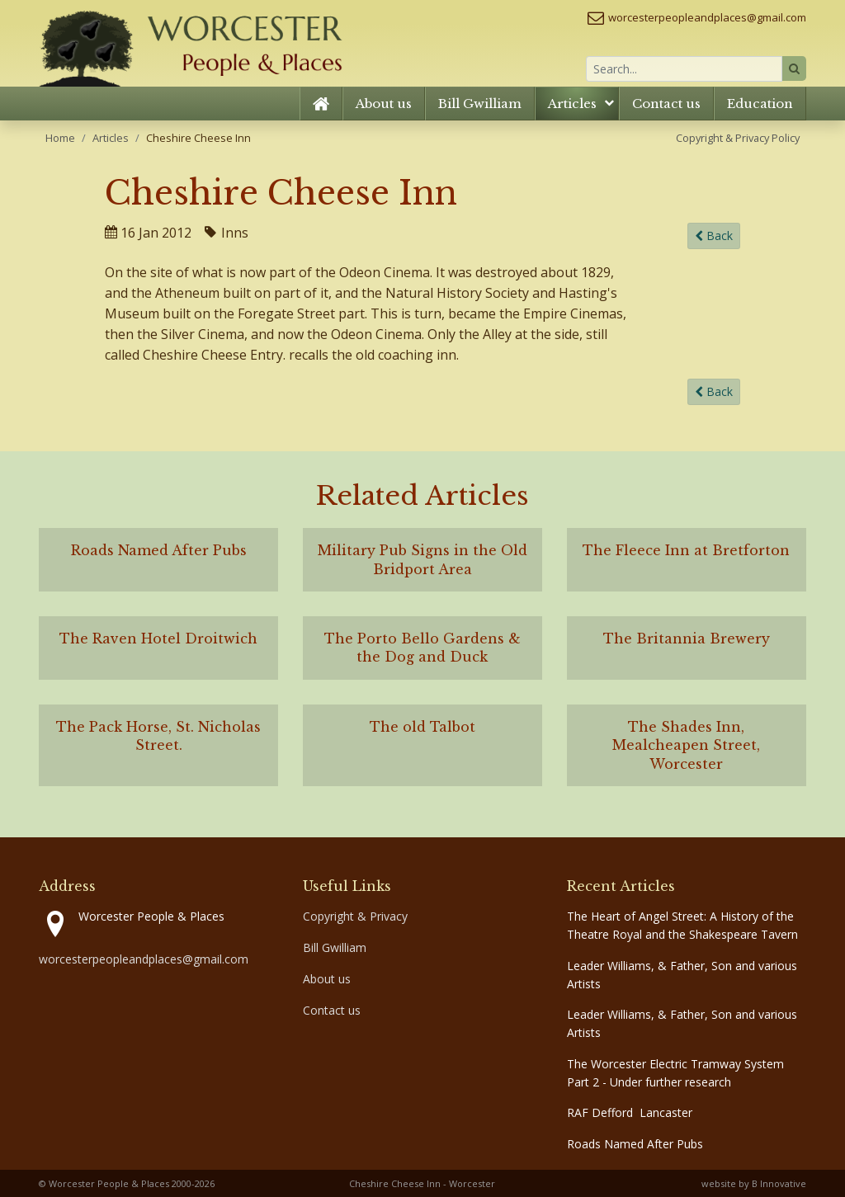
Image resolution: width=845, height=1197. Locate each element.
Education (760, 103)
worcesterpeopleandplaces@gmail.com (707, 17)
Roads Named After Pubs (635, 1144)
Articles (572, 103)
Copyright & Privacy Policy (738, 137)
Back (714, 237)
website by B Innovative (753, 1183)
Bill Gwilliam (480, 103)
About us (384, 103)
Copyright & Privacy (355, 916)
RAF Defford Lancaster (629, 1112)
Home (60, 137)
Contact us (666, 103)
